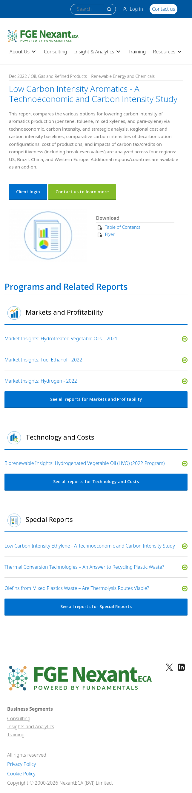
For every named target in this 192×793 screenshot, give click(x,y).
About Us (23, 51)
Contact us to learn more (82, 191)
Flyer (110, 234)
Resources (167, 51)
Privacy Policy (21, 764)
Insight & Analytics (97, 51)
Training (137, 51)
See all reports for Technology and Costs (96, 481)
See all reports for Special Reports (96, 606)
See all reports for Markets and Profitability (96, 399)
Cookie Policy (21, 774)
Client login (28, 191)
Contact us (163, 9)
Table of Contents (122, 227)
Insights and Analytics (30, 726)
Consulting (55, 51)
